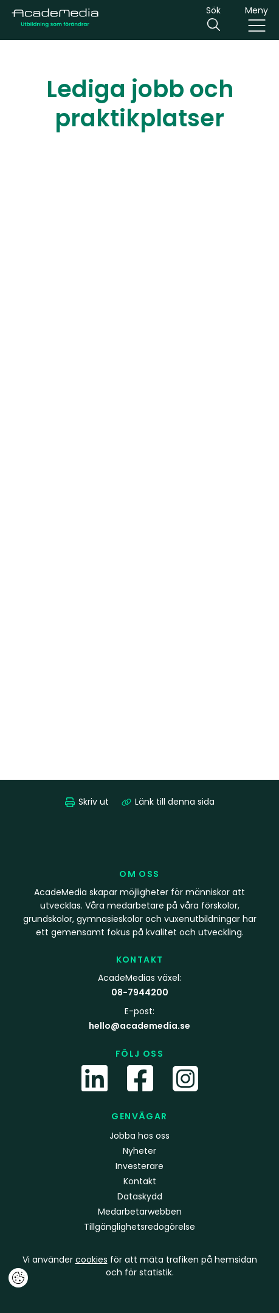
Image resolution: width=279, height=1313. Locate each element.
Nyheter (139, 1151)
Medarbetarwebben (140, 1212)
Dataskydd (139, 1196)
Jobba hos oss (139, 1136)
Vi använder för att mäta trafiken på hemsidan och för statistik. (139, 1265)
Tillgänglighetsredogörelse (139, 1227)
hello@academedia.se (139, 1026)
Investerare (139, 1166)
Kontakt (139, 1181)
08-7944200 (139, 992)
